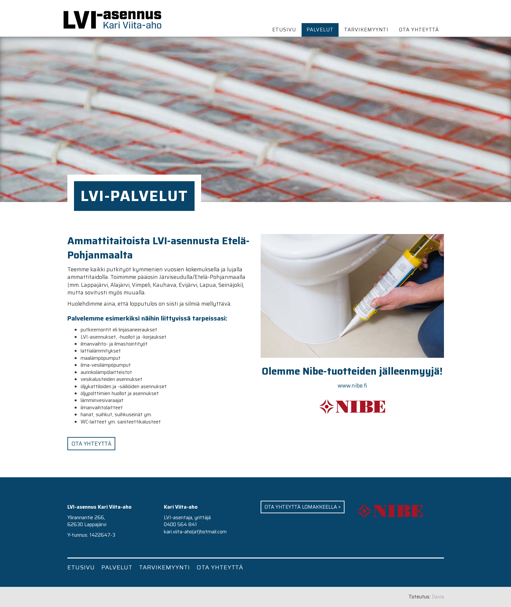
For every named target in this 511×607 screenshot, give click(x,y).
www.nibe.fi (352, 385)
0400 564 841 (180, 524)
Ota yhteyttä (419, 30)
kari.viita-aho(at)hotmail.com (195, 532)
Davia (438, 597)
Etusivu (284, 30)
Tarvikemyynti (366, 30)
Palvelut (320, 30)
